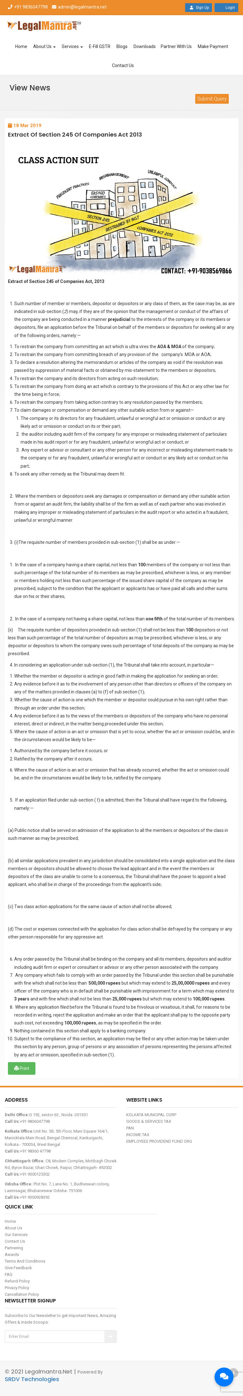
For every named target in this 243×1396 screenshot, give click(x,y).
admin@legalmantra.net (78, 6)
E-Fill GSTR (99, 46)
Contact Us (123, 65)
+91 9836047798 (27, 6)
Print (21, 1068)
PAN (130, 1128)
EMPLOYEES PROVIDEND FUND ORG (159, 1141)
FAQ (8, 1274)
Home (21, 46)
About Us (44, 46)
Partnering (14, 1247)
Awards (12, 1254)
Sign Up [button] (198, 7)
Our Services (16, 1234)
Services (72, 46)
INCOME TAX (137, 1134)
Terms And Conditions (25, 1261)
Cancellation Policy (22, 1294)
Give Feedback (18, 1267)
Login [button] (226, 7)
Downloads (145, 46)
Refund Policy (17, 1281)
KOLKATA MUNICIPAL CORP (151, 1114)
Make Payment (213, 46)
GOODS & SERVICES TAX (148, 1121)
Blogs (122, 46)
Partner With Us (176, 46)
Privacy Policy (17, 1287)
